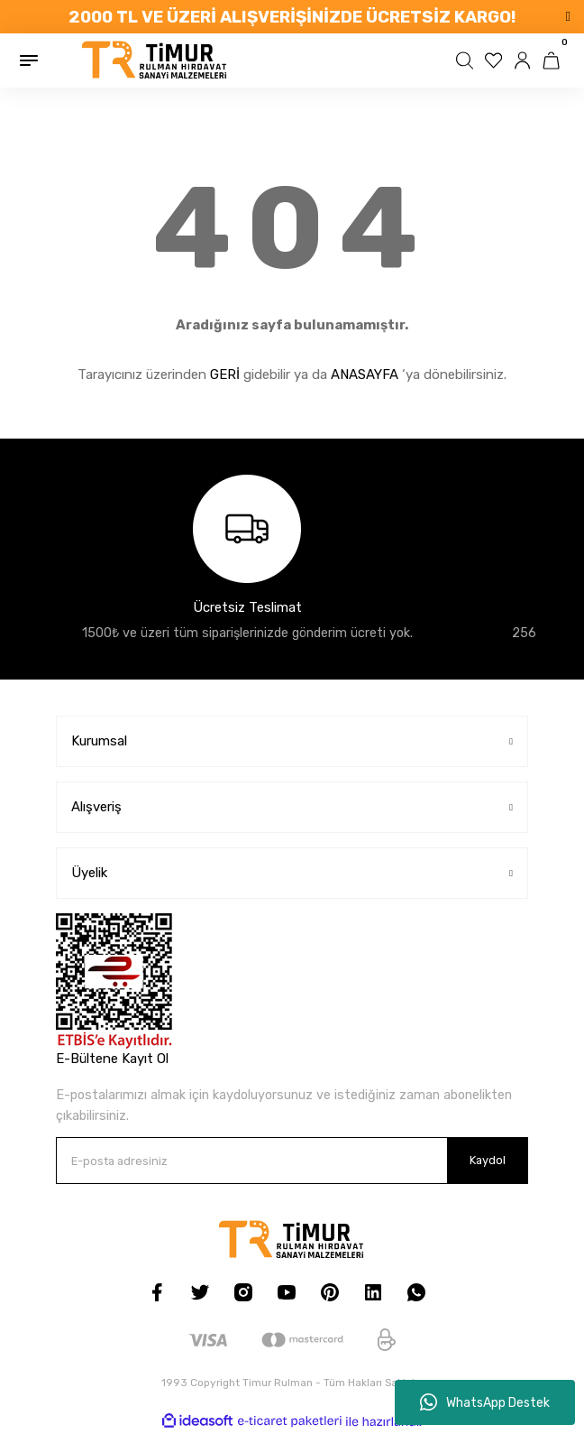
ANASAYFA (364, 374)
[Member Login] (524, 60)
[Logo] (155, 60)
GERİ (225, 374)
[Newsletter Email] (292, 1160)
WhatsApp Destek (485, 1402)
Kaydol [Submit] (488, 1160)
